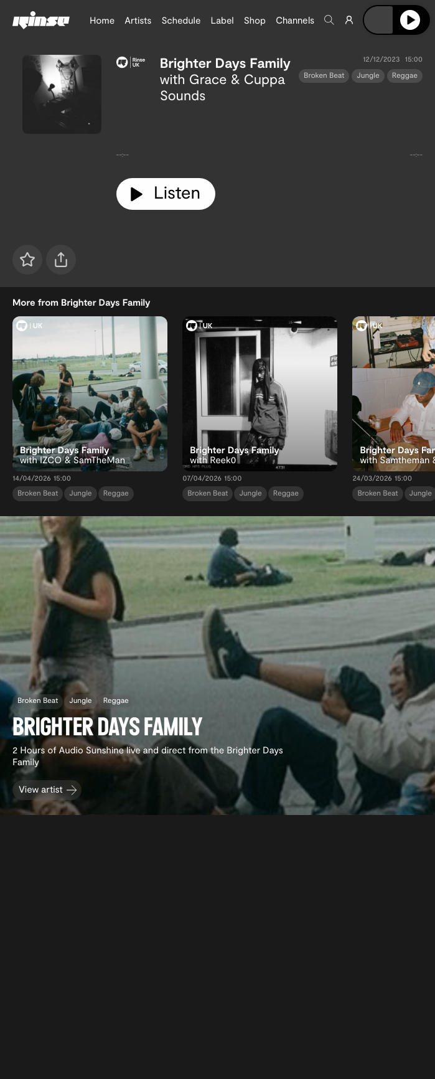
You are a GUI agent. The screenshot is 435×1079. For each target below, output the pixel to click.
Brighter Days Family (225, 63)
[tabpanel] (269, 136)
